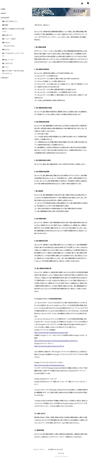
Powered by (61, 456)
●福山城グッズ (7, 35)
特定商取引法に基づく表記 (55, 449)
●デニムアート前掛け (9, 39)
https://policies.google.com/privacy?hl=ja (49, 346)
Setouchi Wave (9, 46)
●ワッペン (5, 67)
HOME (3, 9)
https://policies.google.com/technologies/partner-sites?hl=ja (56, 341)
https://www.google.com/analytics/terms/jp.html (51, 332)
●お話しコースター (8, 59)
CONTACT (4, 78)
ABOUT (3, 13)
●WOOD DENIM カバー (10, 21)
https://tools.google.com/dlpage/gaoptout (49, 365)
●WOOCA (6, 49)
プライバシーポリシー (39, 449)
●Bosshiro (6, 42)
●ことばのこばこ (7, 63)
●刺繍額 (5, 25)
